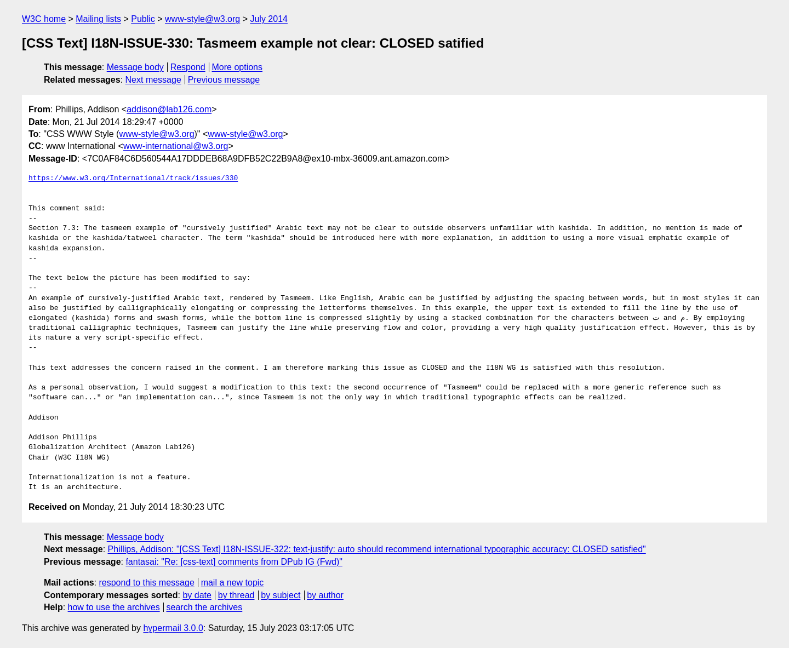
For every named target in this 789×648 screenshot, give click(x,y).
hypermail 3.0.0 (173, 628)
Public (143, 19)
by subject (280, 595)
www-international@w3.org (175, 146)
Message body (135, 67)
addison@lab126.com (169, 109)
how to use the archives (114, 607)
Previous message (224, 79)
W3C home (44, 19)
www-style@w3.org (202, 19)
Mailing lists (98, 19)
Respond (187, 67)
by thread (236, 595)
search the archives (205, 607)
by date (196, 595)
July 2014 (269, 19)
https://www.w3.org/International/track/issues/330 (133, 178)
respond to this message (146, 582)
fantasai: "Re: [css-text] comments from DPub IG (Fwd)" (233, 561)
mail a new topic (232, 582)
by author (325, 595)
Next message (153, 79)
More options (237, 67)
